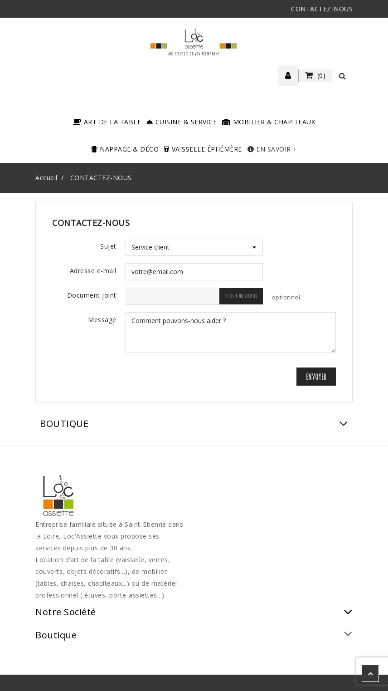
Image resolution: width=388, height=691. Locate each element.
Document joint (91, 295)
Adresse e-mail (93, 270)
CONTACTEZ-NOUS (322, 9)
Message (102, 319)
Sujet (108, 246)
